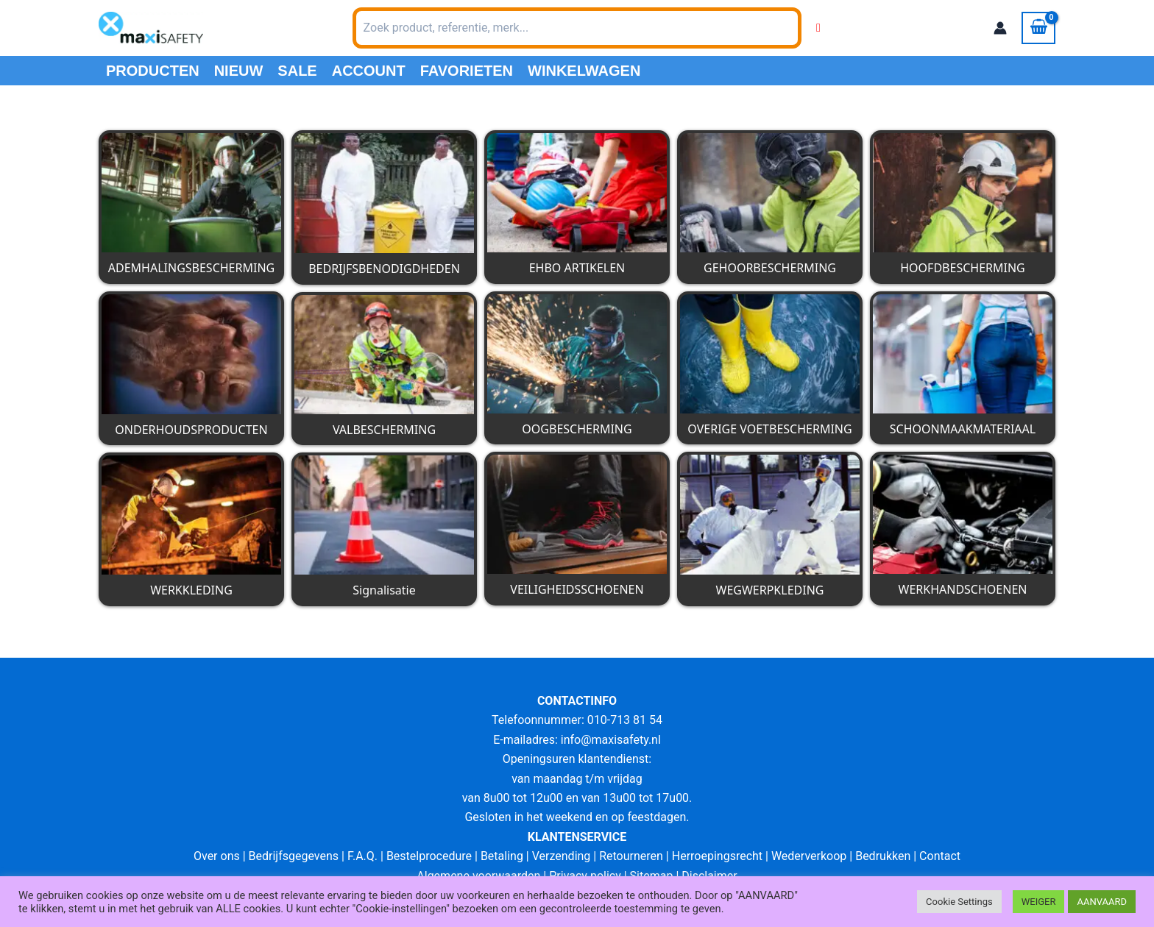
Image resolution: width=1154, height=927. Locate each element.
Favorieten (466, 71)
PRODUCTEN (152, 71)
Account (369, 71)
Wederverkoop (808, 856)
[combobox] (577, 28)
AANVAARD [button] (1102, 901)
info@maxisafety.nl (611, 740)
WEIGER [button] (1039, 901)
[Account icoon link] (1000, 28)
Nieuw (238, 71)
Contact (939, 856)
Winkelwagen (584, 71)
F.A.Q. (362, 856)
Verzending (561, 856)
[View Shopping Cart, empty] (1038, 28)
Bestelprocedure (429, 856)
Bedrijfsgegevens (294, 856)
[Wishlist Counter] (818, 28)
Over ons (217, 856)
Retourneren (631, 856)
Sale (296, 71)
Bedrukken (882, 856)
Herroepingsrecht (717, 856)
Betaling (502, 856)
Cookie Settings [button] (959, 901)
